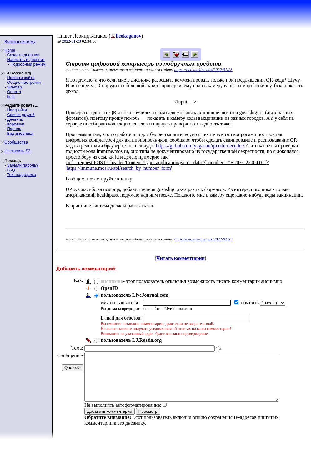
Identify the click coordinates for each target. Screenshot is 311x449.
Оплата (14, 91)
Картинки (15, 124)
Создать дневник (23, 55)
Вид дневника (20, 133)
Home (9, 50)
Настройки (17, 110)
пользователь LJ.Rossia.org (131, 340)
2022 (66, 41)
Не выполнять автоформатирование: (122, 414)
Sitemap (14, 87)
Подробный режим (27, 64)
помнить (250, 302)
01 (74, 41)
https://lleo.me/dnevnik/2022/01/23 (203, 69)
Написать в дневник (25, 59)
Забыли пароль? (22, 165)
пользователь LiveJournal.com (134, 295)
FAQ (11, 170)
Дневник (15, 119)
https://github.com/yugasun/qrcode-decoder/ (200, 145)
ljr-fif (11, 96)
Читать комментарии (180, 258)
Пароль (14, 128)
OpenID (109, 288)
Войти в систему (19, 41)
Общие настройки (24, 82)
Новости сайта (20, 77)
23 (79, 41)
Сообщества (16, 142)
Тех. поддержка (21, 174)
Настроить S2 (17, 151)
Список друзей (20, 114)
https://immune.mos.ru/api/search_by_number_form (119, 168)
